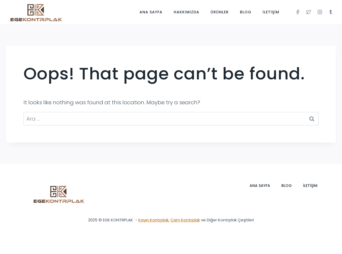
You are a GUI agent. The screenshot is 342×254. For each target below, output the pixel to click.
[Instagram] (320, 12)
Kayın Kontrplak (153, 220)
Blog (245, 12)
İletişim (271, 12)
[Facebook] (297, 12)
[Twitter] (308, 12)
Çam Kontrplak (185, 220)
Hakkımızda (186, 12)
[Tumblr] (331, 12)
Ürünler (220, 12)
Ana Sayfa (150, 12)
